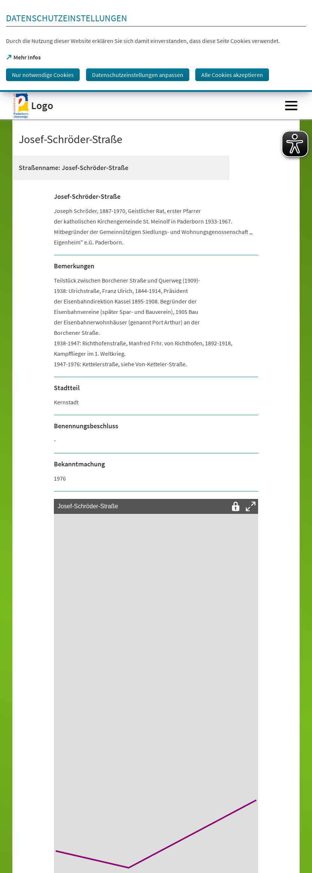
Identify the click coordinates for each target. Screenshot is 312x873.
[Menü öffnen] (291, 105)
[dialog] (156, 46)
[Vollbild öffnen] (250, 506)
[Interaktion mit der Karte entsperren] (235, 506)
